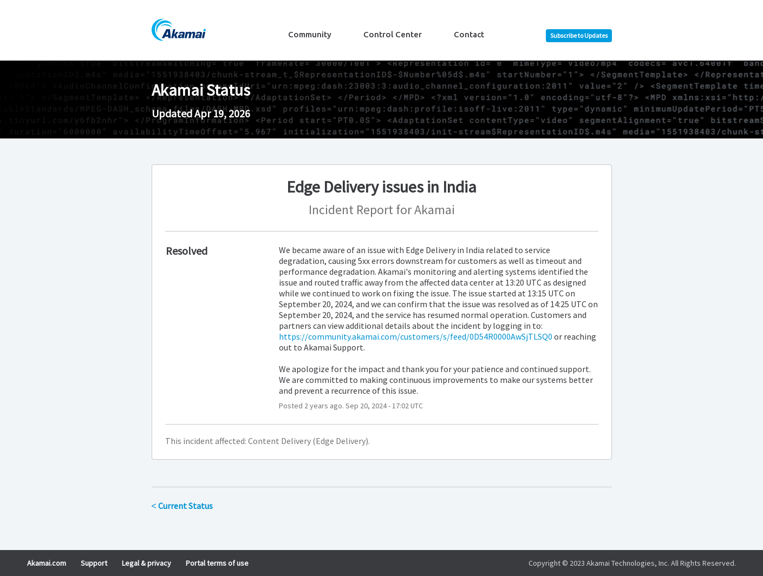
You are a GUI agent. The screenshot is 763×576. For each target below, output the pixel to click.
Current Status (182, 505)
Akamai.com (46, 563)
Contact (469, 34)
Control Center (392, 34)
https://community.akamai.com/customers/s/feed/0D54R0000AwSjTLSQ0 (415, 336)
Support (94, 563)
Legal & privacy (146, 563)
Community (309, 34)
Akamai (434, 209)
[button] (579, 35)
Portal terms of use (217, 563)
